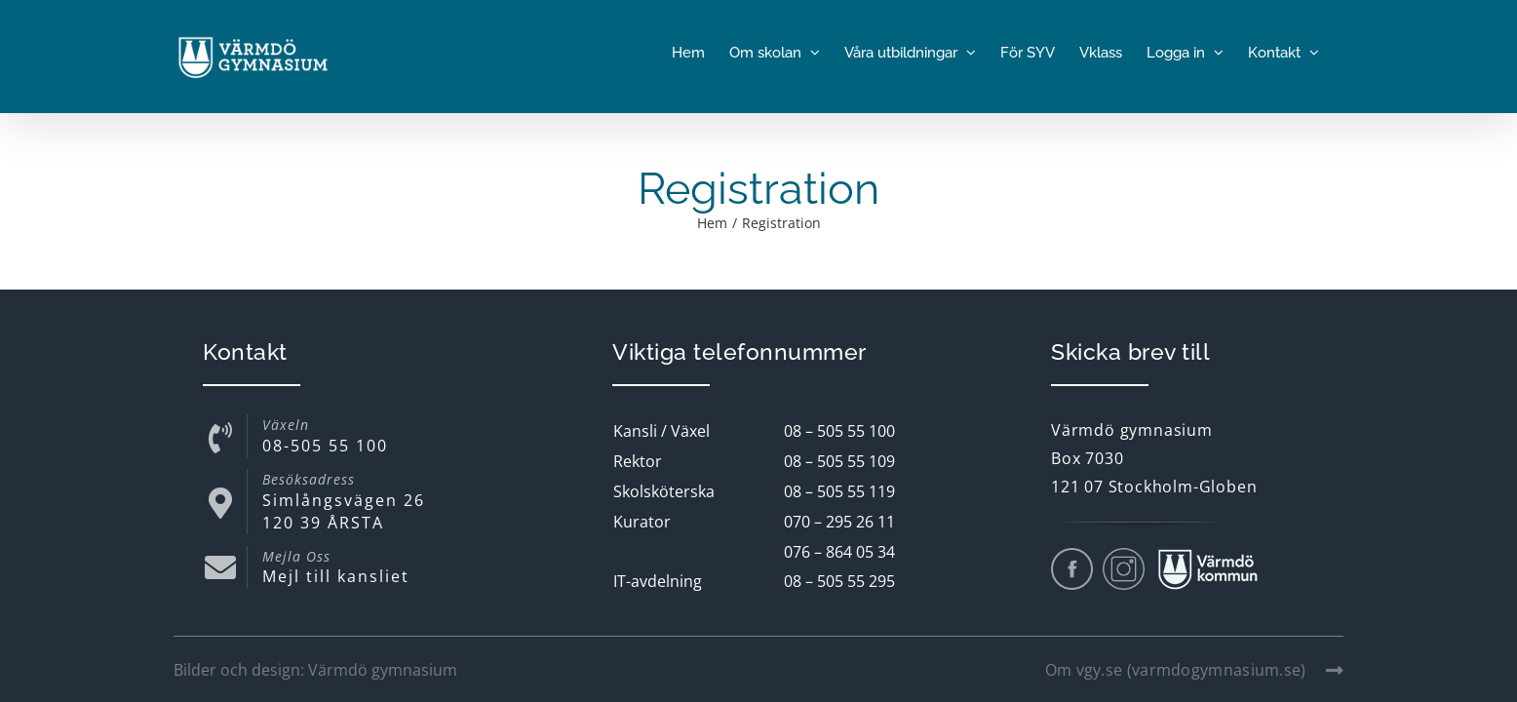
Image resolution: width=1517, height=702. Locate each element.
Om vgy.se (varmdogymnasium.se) (1194, 670)
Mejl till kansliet (335, 576)
